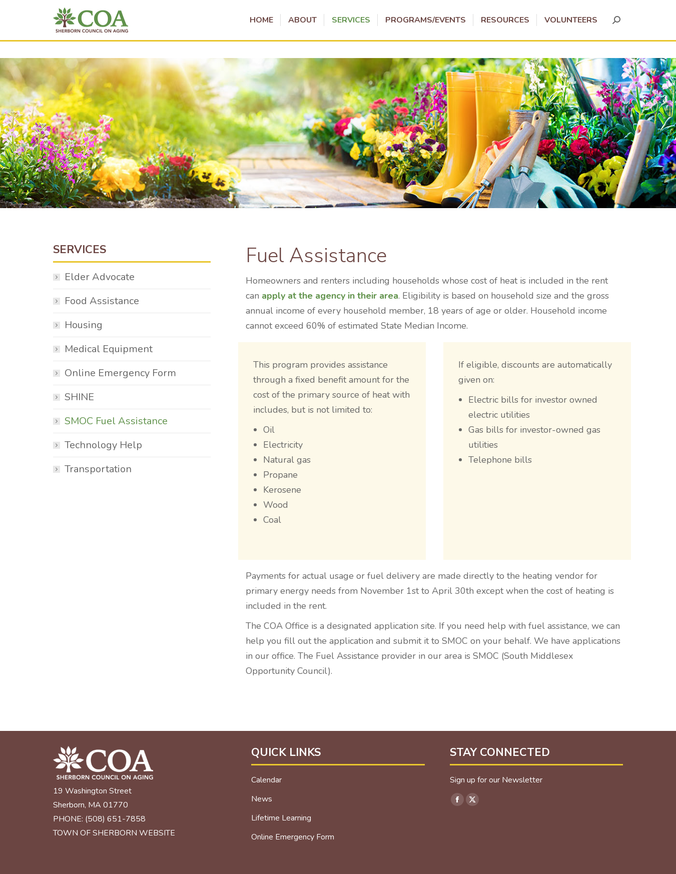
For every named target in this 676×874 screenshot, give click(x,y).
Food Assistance (102, 301)
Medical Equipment (109, 349)
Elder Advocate (100, 277)
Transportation (98, 469)
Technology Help (103, 445)
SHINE (79, 397)
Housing (84, 325)
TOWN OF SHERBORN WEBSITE (114, 832)
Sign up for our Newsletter (496, 779)
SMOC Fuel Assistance (116, 421)
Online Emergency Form (120, 373)
